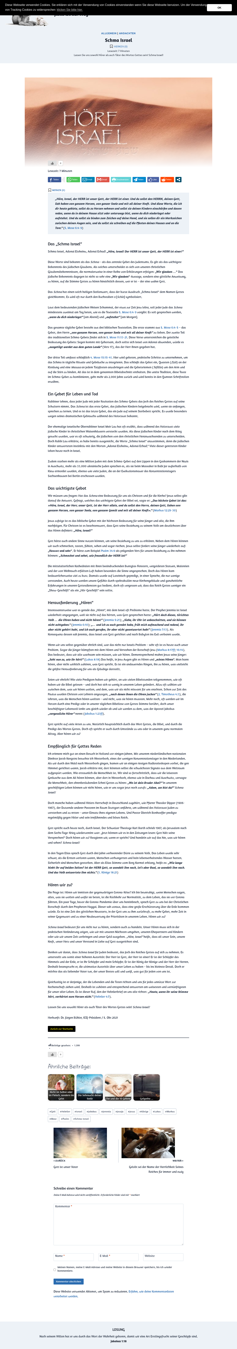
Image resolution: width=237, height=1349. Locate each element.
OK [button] (219, 7)
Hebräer (65, 1111)
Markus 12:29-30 (165, 510)
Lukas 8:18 (92, 659)
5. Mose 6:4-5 (169, 327)
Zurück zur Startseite (61, 1028)
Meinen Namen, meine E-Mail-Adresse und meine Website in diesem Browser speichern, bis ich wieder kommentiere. (114, 1268)
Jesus (131, 1111)
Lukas (157, 1111)
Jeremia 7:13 (159, 629)
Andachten (127, 33)
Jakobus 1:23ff (94, 714)
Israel (78, 1111)
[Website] (163, 1257)
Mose (53, 1118)
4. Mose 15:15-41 (101, 357)
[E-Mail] (118, 1257)
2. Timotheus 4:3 (168, 694)
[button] (84, 10)
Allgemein (109, 33)
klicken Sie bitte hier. (70, 9)
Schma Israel (81, 1118)
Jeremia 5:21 (112, 620)
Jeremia (106, 1111)
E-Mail (105, 1256)
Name (60, 1256)
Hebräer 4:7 (102, 997)
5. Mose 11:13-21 (116, 337)
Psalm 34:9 (108, 551)
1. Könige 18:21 (108, 872)
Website (150, 1256)
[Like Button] (52, 163)
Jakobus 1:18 (119, 1341)
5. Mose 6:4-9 (73, 228)
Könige (143, 1111)
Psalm (65, 1118)
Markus (170, 1111)
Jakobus (92, 1111)
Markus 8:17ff (166, 650)
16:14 (180, 650)
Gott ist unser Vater (84, 1148)
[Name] (74, 1257)
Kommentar (63, 1206)
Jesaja (119, 1111)
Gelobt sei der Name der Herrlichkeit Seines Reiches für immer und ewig (152, 1151)
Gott (52, 1111)
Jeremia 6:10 (80, 625)
